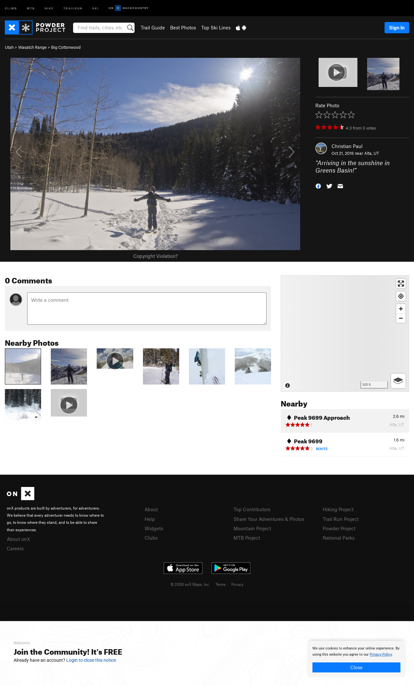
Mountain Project (252, 528)
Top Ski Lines (216, 27)
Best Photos (183, 27)
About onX (18, 539)
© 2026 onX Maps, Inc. (190, 584)
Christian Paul (347, 146)
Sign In (397, 27)
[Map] (345, 333)
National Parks (338, 538)
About (151, 509)
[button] (318, 185)
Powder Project (339, 528)
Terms (220, 584)
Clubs (151, 538)
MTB (31, 8)
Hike (49, 8)
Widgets (154, 528)
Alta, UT (371, 153)
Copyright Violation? (155, 256)
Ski (95, 8)
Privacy (237, 584)
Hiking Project (338, 509)
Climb (11, 8)
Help (150, 519)
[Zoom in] (401, 308)
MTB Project (247, 538)
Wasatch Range (32, 47)
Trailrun (72, 8)
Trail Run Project (341, 519)
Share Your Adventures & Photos (269, 519)
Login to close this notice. (91, 660)
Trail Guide (153, 27)
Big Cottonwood (66, 47)
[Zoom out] (401, 318)
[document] (356, 658)
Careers (15, 548)
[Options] (398, 381)
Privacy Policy (381, 654)
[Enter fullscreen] (401, 283)
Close (356, 667)
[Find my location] (401, 296)
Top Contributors (252, 509)
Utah (9, 47)
